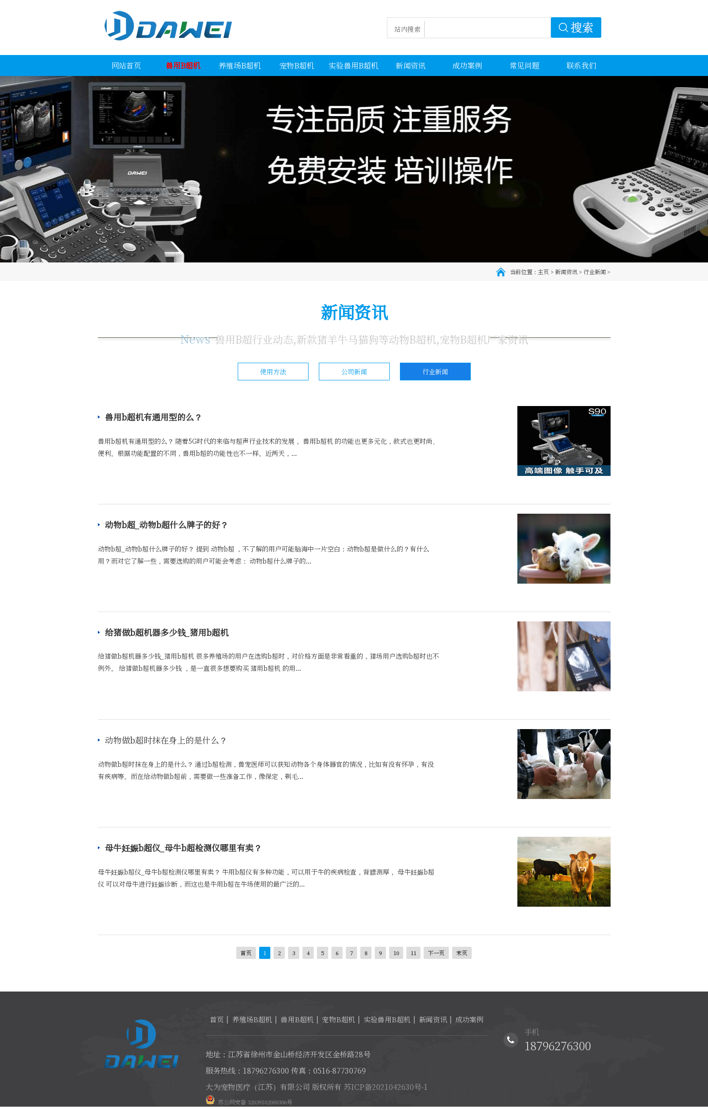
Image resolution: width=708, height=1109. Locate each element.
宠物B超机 (338, 1019)
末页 (461, 953)
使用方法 (273, 371)
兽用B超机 (297, 1019)
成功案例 (469, 1019)
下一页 (436, 953)
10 (396, 953)
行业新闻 (595, 272)
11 (413, 953)
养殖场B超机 (252, 1019)
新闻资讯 (566, 272)
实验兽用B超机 (387, 1019)
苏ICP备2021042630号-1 (386, 1086)
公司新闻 (354, 371)
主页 (543, 272)
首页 (246, 953)
